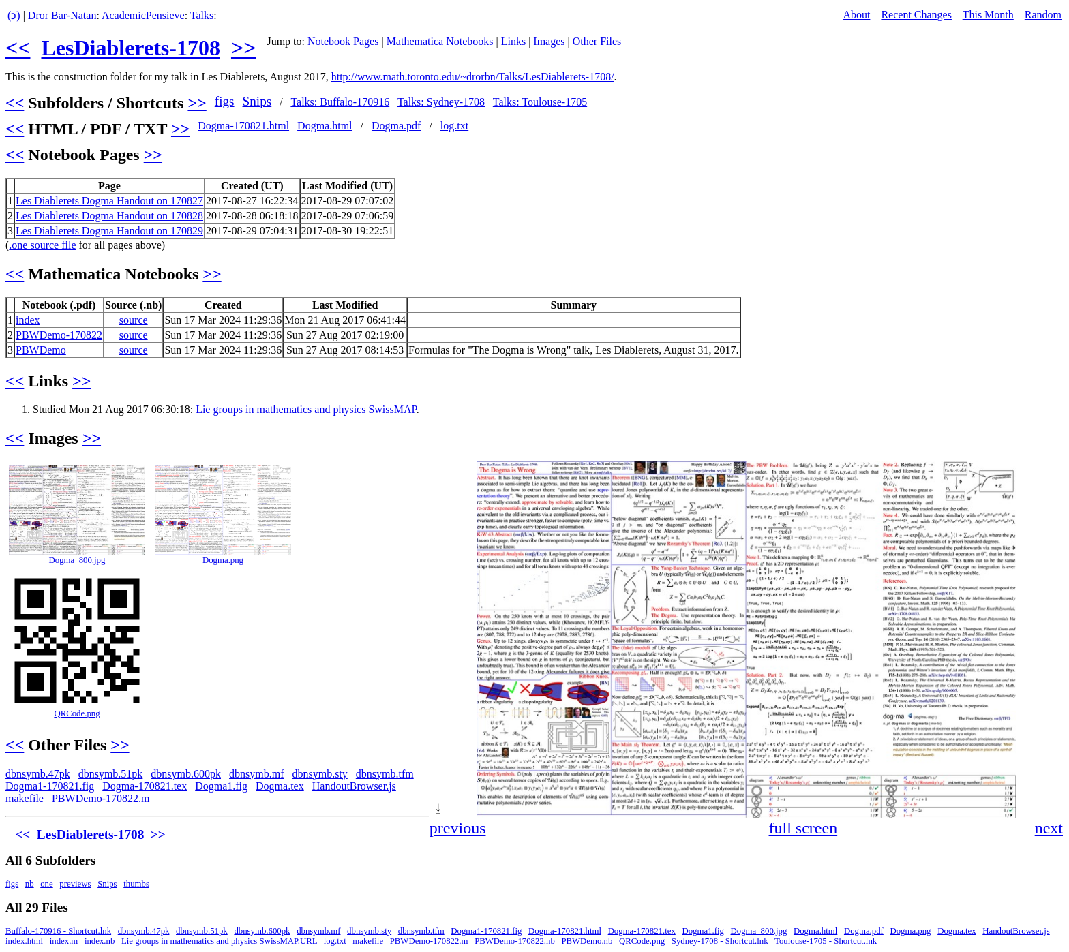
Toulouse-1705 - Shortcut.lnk (825, 941)
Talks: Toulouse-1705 (540, 102)
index (28, 320)
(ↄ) (13, 15)
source (133, 320)
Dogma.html (324, 126)
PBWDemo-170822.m (101, 798)
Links (513, 41)
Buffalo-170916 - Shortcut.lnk (58, 931)
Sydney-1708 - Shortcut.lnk (720, 941)
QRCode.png (77, 713)
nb (29, 884)
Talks (201, 15)
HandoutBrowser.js (354, 786)
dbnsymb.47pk (37, 774)
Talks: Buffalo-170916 (339, 102)
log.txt (454, 126)
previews (75, 884)
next (1049, 828)
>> (243, 47)
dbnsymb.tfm (385, 774)
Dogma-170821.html (243, 126)
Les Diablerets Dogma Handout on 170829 (109, 230)
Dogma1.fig (221, 786)
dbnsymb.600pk (186, 774)
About (856, 14)
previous (458, 828)
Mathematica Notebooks (440, 41)
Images (548, 41)
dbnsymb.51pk (110, 774)
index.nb (100, 941)
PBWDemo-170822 (59, 335)
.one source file (42, 245)
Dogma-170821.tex (144, 786)
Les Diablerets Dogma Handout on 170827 (109, 200)
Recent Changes (916, 14)
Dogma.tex (280, 786)
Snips (257, 101)
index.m (64, 941)
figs (225, 101)
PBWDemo (41, 350)
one (46, 884)
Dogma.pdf (396, 126)
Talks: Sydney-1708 (441, 102)
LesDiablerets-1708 (130, 47)
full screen (803, 828)
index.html (24, 941)
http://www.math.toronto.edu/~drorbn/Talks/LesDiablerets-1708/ (472, 76)
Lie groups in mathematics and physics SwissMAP (306, 409)
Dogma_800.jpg (77, 560)
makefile (24, 798)
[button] (1051, 474)
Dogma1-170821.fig (49, 786)
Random (1043, 14)
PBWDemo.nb (586, 941)
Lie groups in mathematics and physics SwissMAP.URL (219, 941)
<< (17, 47)
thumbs (136, 884)
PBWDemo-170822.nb (515, 941)
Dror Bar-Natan (62, 15)
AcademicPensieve (143, 15)
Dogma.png (222, 560)
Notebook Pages (342, 41)
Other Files (597, 41)
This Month (988, 14)
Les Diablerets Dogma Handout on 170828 (109, 215)
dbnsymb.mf (256, 774)
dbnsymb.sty (319, 774)
